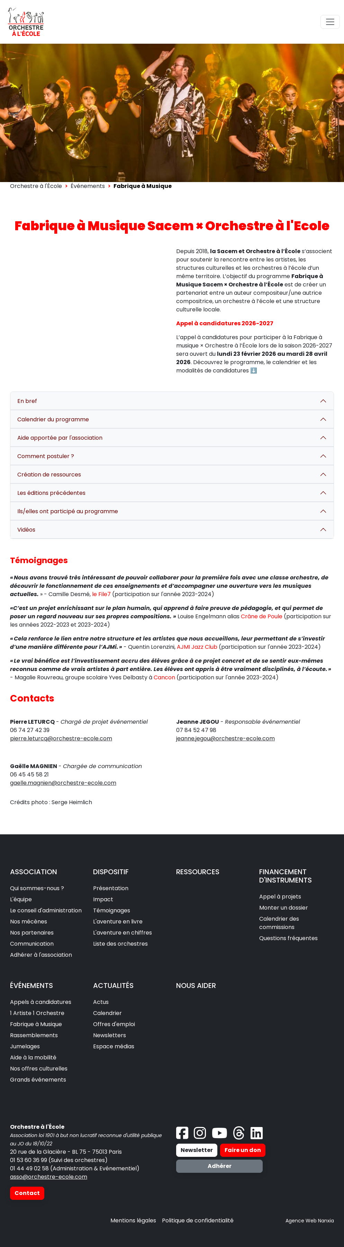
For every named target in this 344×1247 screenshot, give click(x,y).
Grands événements (38, 1080)
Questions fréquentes (288, 938)
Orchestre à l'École (36, 186)
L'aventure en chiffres (122, 933)
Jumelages (25, 1046)
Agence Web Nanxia (310, 1220)
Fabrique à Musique (36, 1024)
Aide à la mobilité (33, 1057)
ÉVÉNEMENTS (31, 985)
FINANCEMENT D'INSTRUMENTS (285, 876)
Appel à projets (280, 897)
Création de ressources (49, 475)
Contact (27, 1193)
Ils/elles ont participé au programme (67, 511)
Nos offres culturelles (38, 1069)
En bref (27, 401)
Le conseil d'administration (46, 910)
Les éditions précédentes (51, 493)
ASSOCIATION (33, 872)
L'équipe (21, 899)
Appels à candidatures (40, 1002)
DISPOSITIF (111, 872)
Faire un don (243, 1150)
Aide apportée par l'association (59, 438)
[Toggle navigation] (330, 22)
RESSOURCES (197, 872)
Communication (32, 944)
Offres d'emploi (114, 1024)
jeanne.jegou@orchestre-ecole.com (225, 738)
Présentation (110, 888)
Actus (101, 1002)
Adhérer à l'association (41, 955)
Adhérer (220, 1166)
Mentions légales (133, 1220)
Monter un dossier (283, 908)
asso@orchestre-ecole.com (48, 1177)
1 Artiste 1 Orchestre (37, 1013)
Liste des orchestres (120, 944)
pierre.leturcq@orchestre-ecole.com (61, 738)
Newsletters (109, 1035)
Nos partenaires (32, 933)
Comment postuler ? (45, 456)
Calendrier (107, 1013)
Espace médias (113, 1046)
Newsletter (197, 1150)
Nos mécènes (28, 922)
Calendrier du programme (53, 419)
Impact (103, 899)
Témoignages (111, 910)
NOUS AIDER (196, 985)
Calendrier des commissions (279, 923)
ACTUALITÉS (113, 985)
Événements (88, 186)
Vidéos (26, 530)
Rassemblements (34, 1035)
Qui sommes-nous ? (37, 888)
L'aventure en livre (118, 922)
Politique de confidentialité (198, 1220)
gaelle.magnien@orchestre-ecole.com (63, 783)
